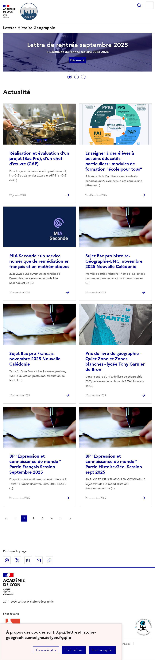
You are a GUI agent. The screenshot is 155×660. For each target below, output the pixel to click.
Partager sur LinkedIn (28, 560)
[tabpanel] (77, 52)
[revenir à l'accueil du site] (77, 27)
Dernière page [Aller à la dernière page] (70, 518)
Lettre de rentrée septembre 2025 (77, 44)
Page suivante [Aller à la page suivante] (61, 518)
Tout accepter (102, 650)
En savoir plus (46, 650)
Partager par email (39, 560)
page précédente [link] (15, 518)
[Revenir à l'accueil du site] (14, 584)
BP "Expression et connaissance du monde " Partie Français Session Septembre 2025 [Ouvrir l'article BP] (35, 464)
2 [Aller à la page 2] (33, 518)
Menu (149, 5)
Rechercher (139, 5)
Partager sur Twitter (17, 560)
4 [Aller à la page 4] (51, 518)
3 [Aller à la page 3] (42, 518)
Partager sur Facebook (7, 560)
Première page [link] (6, 518)
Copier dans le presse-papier (49, 560)
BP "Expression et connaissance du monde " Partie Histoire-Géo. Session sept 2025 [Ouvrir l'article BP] (113, 464)
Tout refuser (74, 650)
